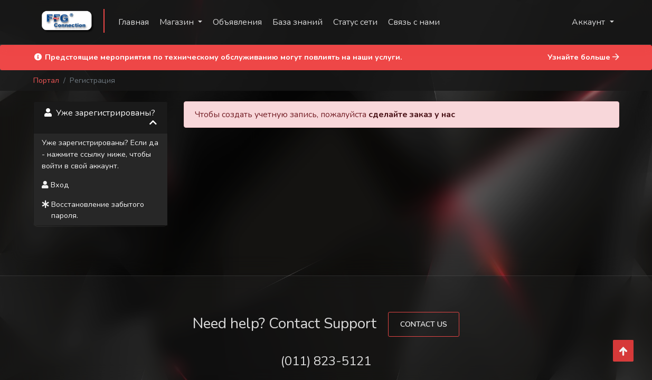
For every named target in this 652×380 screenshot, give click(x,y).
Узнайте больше (583, 57)
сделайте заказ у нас (411, 114)
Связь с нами (414, 22)
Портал (46, 80)
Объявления (237, 22)
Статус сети (355, 22)
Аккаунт (589, 22)
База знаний (297, 22)
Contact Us (423, 324)
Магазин (177, 22)
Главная (133, 22)
